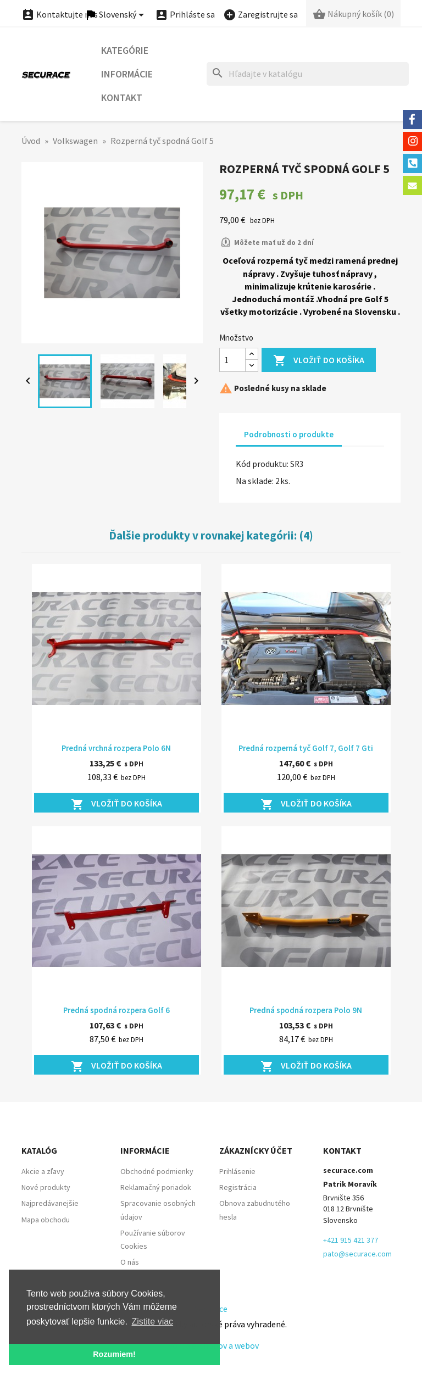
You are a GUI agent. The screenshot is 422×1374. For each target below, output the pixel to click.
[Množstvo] (232, 360)
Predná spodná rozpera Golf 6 (116, 1010)
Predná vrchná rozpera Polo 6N (116, 748)
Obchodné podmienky (156, 1171)
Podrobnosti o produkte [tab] (289, 434)
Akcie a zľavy (42, 1171)
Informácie (127, 74)
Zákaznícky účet (255, 1150)
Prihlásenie (237, 1171)
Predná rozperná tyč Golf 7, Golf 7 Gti (305, 748)
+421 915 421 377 (350, 1240)
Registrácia (238, 1187)
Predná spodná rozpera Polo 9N (305, 1010)
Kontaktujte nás (59, 14)
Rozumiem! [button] (114, 1354)
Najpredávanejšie (50, 1203)
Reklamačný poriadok (155, 1187)
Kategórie (124, 50)
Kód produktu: (262, 463)
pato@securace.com (357, 1254)
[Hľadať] (308, 74)
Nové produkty (45, 1187)
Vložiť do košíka (318, 361)
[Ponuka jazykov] (116, 15)
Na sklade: (255, 480)
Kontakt (121, 97)
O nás (129, 1262)
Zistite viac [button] (153, 1321)
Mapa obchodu (45, 1220)
